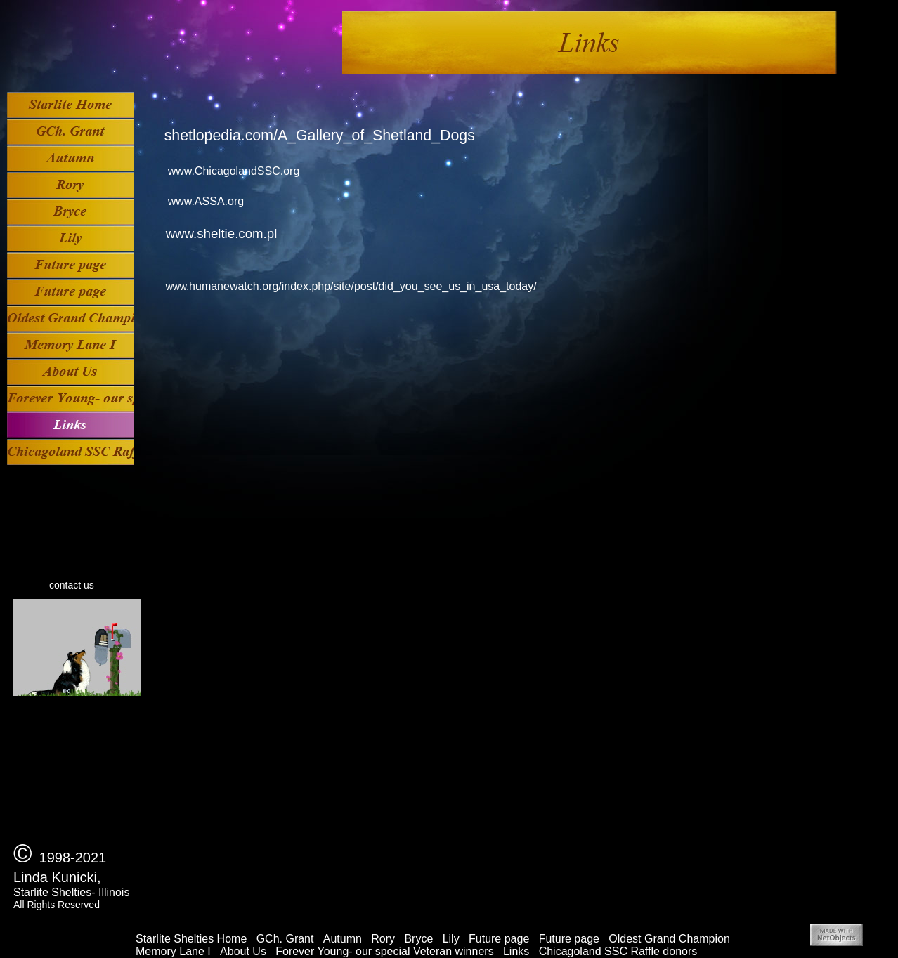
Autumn (342, 939)
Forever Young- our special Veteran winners (384, 951)
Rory (383, 939)
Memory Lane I (173, 951)
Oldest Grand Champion (669, 939)
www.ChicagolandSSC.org (234, 171)
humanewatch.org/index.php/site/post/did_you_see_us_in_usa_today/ (363, 286)
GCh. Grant (285, 939)
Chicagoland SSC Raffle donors (618, 951)
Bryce (418, 939)
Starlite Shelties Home (191, 939)
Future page (499, 939)
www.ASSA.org (206, 201)
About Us (243, 951)
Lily (451, 939)
